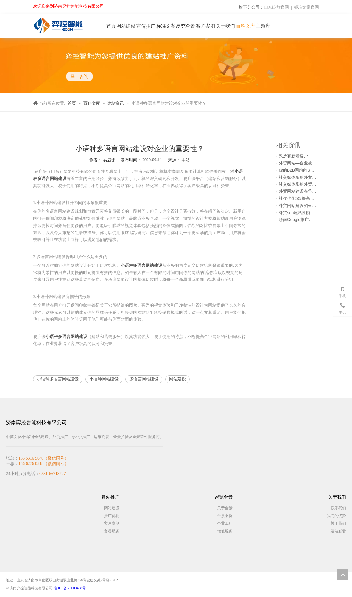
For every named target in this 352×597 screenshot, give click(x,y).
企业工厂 (225, 523)
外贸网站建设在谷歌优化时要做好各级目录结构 (298, 191)
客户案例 (111, 523)
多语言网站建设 (143, 379)
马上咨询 (79, 76)
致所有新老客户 (293, 155)
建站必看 (338, 531)
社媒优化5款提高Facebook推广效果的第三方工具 (298, 198)
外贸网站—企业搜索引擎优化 (298, 163)
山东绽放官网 (276, 7)
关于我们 (338, 523)
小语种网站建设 (104, 379)
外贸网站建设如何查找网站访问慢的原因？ (298, 205)
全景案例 (225, 515)
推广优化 (111, 515)
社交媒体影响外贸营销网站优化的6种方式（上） (298, 184)
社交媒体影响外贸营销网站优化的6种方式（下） (298, 177)
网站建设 (177, 379)
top (342, 574)
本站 (185, 159)
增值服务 (225, 531)
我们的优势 (336, 515)
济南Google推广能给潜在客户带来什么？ (298, 219)
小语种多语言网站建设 (58, 379)
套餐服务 (111, 531)
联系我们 (338, 508)
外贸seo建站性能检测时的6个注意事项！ (298, 212)
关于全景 (225, 508)
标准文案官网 (306, 7)
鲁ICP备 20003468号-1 (71, 588)
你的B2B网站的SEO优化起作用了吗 (298, 170)
